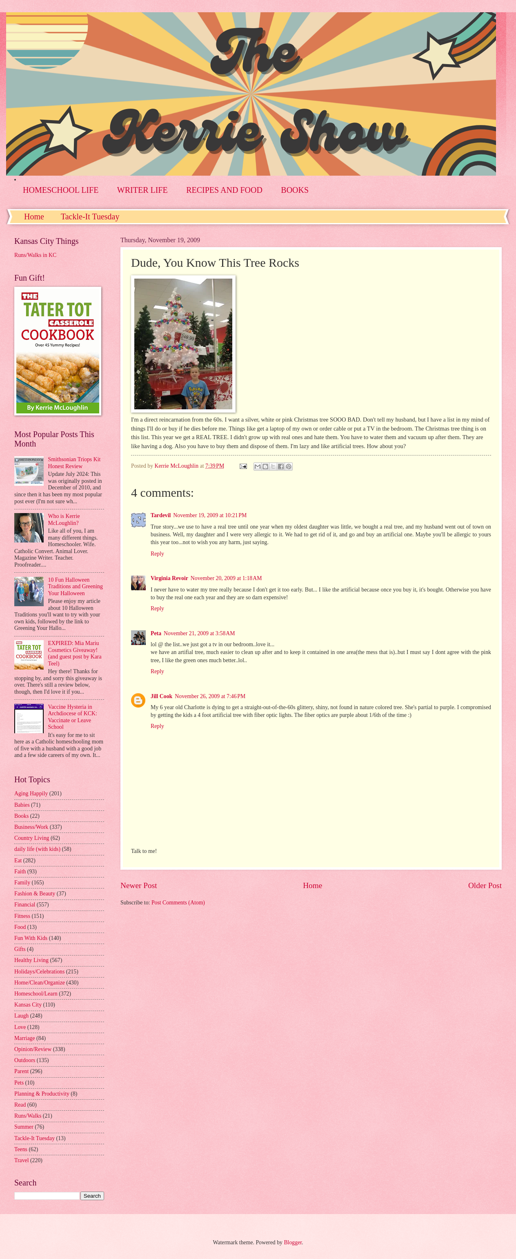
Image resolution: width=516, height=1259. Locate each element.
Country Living (31, 838)
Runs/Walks (27, 1116)
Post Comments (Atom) (178, 903)
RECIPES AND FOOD (224, 189)
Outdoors (24, 1060)
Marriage (24, 1038)
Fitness (22, 916)
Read (20, 1105)
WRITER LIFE (142, 189)
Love (20, 1027)
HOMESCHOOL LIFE (60, 189)
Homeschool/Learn (36, 994)
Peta (156, 633)
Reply (157, 554)
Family (22, 883)
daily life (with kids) (37, 849)
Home (34, 216)
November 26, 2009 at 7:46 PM (210, 696)
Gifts (20, 949)
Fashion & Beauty (34, 894)
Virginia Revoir (169, 578)
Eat (18, 860)
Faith (20, 871)
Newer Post (138, 885)
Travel (21, 1160)
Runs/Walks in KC (35, 255)
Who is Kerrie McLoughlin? (64, 519)
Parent (21, 1071)
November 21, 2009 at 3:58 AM (199, 633)
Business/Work (31, 827)
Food (20, 927)
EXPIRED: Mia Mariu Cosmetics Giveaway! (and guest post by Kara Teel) (75, 653)
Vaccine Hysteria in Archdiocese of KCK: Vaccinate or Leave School (72, 717)
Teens (20, 1149)
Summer (23, 1127)
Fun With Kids (30, 938)
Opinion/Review (32, 1049)
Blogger (293, 1242)
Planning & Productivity (41, 1094)
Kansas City (28, 1005)
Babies (22, 805)
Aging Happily (31, 793)
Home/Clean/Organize (39, 983)
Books (21, 816)
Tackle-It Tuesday (90, 216)
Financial (24, 905)
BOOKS (295, 189)
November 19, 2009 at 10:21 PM (210, 515)
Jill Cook (161, 696)
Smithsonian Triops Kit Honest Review (74, 462)
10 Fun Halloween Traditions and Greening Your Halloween (75, 586)
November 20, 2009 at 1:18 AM (226, 578)
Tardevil (161, 515)
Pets (19, 1083)
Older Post (485, 885)
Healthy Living (31, 960)
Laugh (21, 1016)
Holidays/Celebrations (39, 972)
